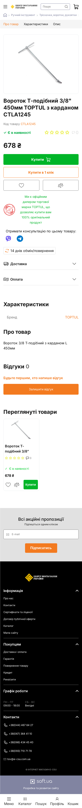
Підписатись (41, 548)
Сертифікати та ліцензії (18, 612)
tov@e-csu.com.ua (16, 759)
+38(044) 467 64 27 (18, 725)
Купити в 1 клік (41, 172)
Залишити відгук (41, 389)
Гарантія (8, 658)
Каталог (8, 625)
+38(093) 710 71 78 (17, 751)
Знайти (66, 6)
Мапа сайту (10, 632)
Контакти (9, 605)
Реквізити (9, 679)
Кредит (7, 672)
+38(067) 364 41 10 (17, 734)
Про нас (8, 598)
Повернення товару (15, 665)
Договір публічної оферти (19, 619)
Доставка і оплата (15, 652)
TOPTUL (72, 317)
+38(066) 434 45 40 (18, 742)
